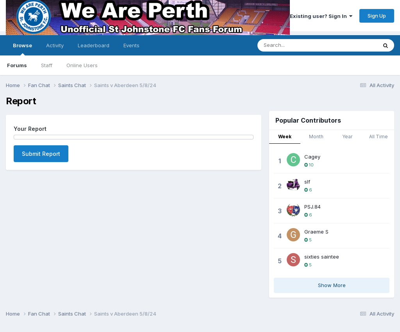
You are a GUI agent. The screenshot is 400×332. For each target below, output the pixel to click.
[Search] (309, 45)
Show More (332, 285)
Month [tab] (316, 136)
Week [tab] (284, 136)
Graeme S (316, 231)
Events (131, 45)
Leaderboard (93, 45)
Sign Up (377, 15)
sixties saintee (321, 256)
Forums (17, 65)
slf (307, 181)
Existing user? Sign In (321, 16)
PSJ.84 (312, 206)
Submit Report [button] (41, 153)
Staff (46, 65)
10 (309, 165)
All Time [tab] (378, 136)
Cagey (312, 157)
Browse (22, 48)
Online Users (82, 65)
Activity (55, 45)
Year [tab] (347, 136)
